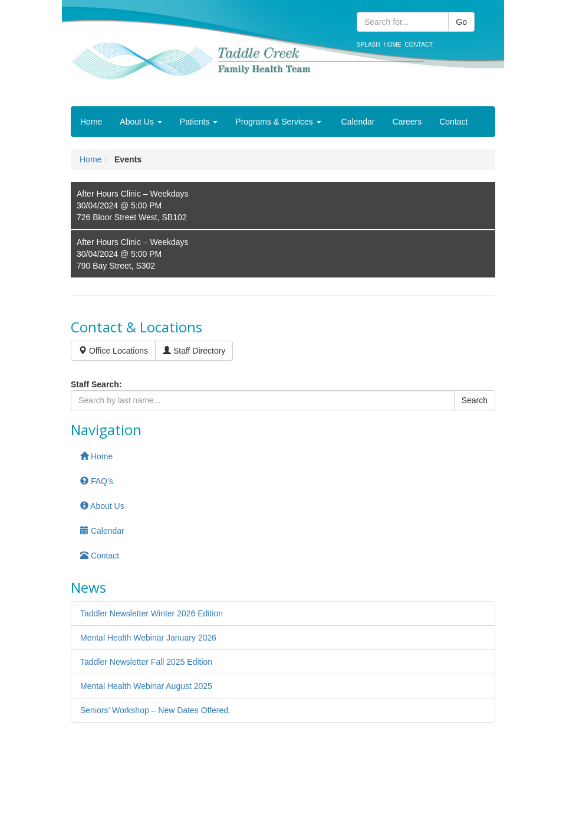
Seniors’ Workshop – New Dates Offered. (155, 710)
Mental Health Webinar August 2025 (146, 686)
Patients (199, 121)
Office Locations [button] (113, 350)
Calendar (357, 121)
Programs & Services (278, 121)
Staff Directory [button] (194, 350)
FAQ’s (96, 481)
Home (392, 44)
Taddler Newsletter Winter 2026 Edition (151, 613)
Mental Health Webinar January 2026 (148, 637)
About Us (141, 121)
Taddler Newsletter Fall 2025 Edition (146, 662)
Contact (418, 44)
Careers (407, 121)
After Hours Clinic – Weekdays (133, 193)
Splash (368, 44)
